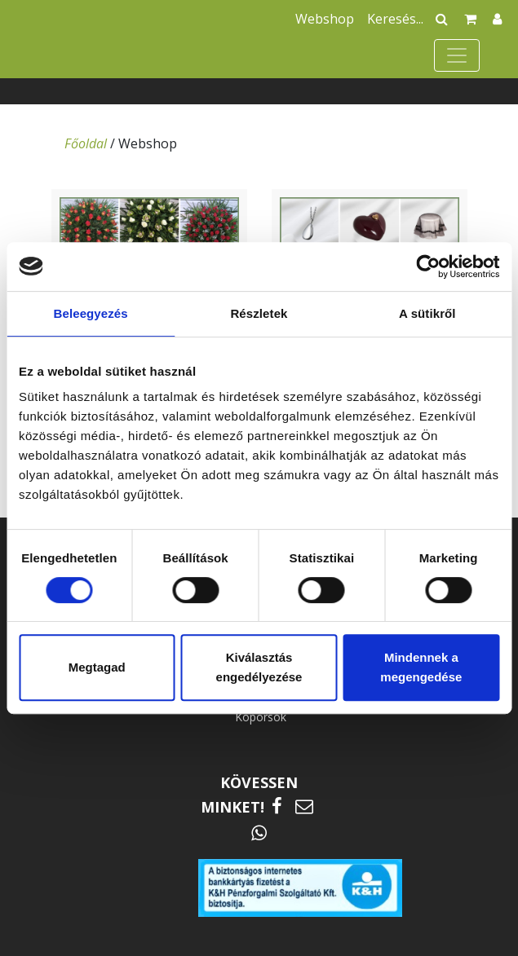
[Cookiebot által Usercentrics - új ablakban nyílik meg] (427, 266)
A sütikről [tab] (427, 313)
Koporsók (260, 717)
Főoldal (85, 143)
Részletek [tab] (258, 313)
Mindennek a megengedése (421, 667)
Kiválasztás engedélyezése (259, 667)
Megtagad (97, 667)
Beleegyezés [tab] (91, 313)
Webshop (324, 19)
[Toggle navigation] (457, 55)
